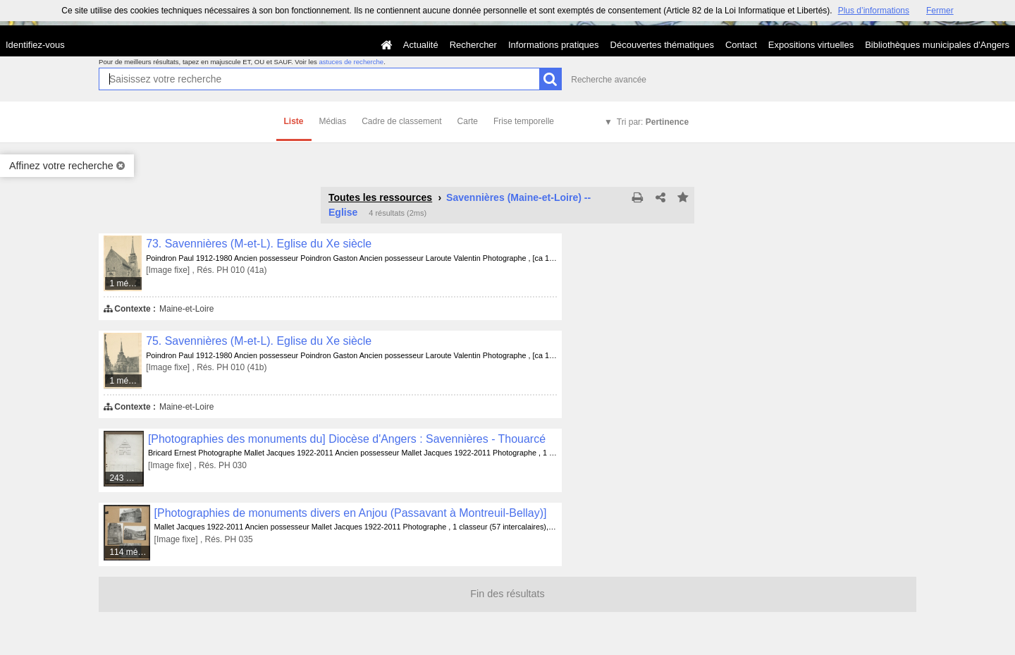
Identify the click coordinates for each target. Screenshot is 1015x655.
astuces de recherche (351, 62)
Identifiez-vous (35, 44)
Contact (741, 44)
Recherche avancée (608, 80)
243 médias (126, 478)
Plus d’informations (873, 11)
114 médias (129, 552)
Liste (294, 121)
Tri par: (653, 122)
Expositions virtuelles (811, 44)
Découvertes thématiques (662, 44)
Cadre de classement (401, 121)
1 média (124, 283)
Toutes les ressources (380, 197)
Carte (467, 121)
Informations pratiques (553, 44)
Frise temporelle (523, 121)
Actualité (420, 44)
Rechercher (473, 44)
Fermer (940, 11)
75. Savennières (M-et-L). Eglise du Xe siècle (258, 341)
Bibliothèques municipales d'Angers (937, 44)
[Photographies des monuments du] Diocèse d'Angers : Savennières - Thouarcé (347, 439)
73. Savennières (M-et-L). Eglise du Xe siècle (258, 244)
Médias (333, 121)
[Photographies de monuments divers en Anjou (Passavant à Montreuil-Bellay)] (350, 513)
